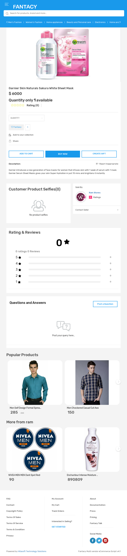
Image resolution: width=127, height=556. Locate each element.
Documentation (97, 505)
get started (58, 527)
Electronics (100, 22)
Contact (10, 505)
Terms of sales (13, 517)
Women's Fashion (34, 22)
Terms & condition (15, 529)
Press (93, 511)
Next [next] (119, 383)
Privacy (9, 535)
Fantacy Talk (96, 523)
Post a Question (105, 304)
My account (58, 499)
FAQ (8, 499)
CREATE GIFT (99, 153)
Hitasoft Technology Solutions (32, 551)
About (93, 499)
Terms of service (14, 523)
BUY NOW (62, 154)
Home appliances (54, 22)
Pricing (93, 517)
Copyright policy (14, 511)
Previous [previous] (9, 383)
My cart (55, 505)
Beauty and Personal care (79, 22)
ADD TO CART (26, 153)
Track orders (58, 511)
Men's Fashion (15, 22)
